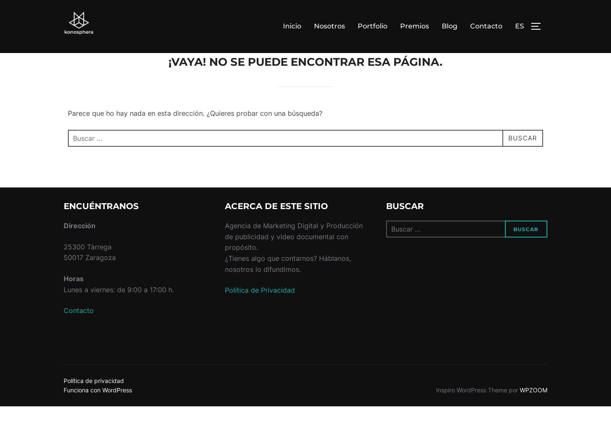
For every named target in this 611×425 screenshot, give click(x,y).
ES (519, 26)
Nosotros (329, 26)
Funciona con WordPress (98, 409)
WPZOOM (533, 409)
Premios (414, 26)
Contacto (486, 26)
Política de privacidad (94, 399)
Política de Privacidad (260, 309)
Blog (449, 26)
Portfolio (372, 26)
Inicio (292, 26)
